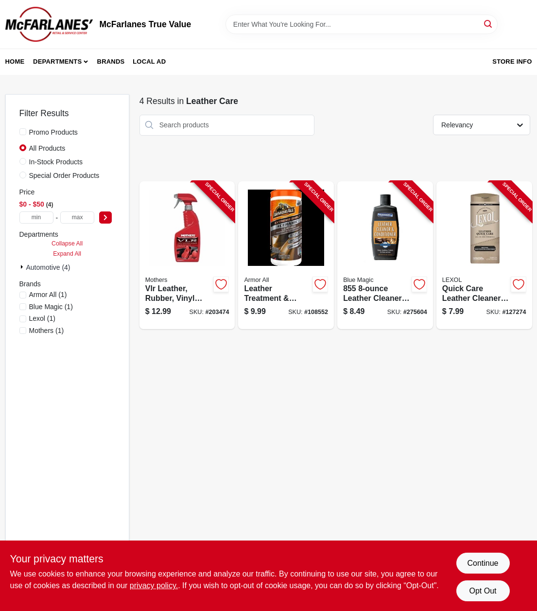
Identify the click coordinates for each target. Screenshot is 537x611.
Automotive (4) (48, 267)
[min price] (36, 217)
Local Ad (149, 61)
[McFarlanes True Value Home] (49, 24)
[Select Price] (105, 217)
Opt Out (482, 591)
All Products (47, 148)
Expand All (67, 253)
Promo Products (53, 132)
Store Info (512, 61)
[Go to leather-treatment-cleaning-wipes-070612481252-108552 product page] (286, 255)
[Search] (489, 24)
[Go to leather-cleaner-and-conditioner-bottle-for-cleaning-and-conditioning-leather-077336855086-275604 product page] (385, 255)
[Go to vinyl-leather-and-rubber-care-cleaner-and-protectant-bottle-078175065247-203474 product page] (187, 255)
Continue (482, 563)
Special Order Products (64, 175)
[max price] (77, 217)
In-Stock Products (56, 161)
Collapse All (67, 243)
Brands (111, 61)
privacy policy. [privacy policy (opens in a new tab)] (154, 585)
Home (15, 61)
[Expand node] (23, 267)
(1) (48, 294)
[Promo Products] (22, 131)
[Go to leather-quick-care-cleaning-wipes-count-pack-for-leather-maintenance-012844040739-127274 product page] (484, 255)
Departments (57, 61)
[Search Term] (361, 24)
